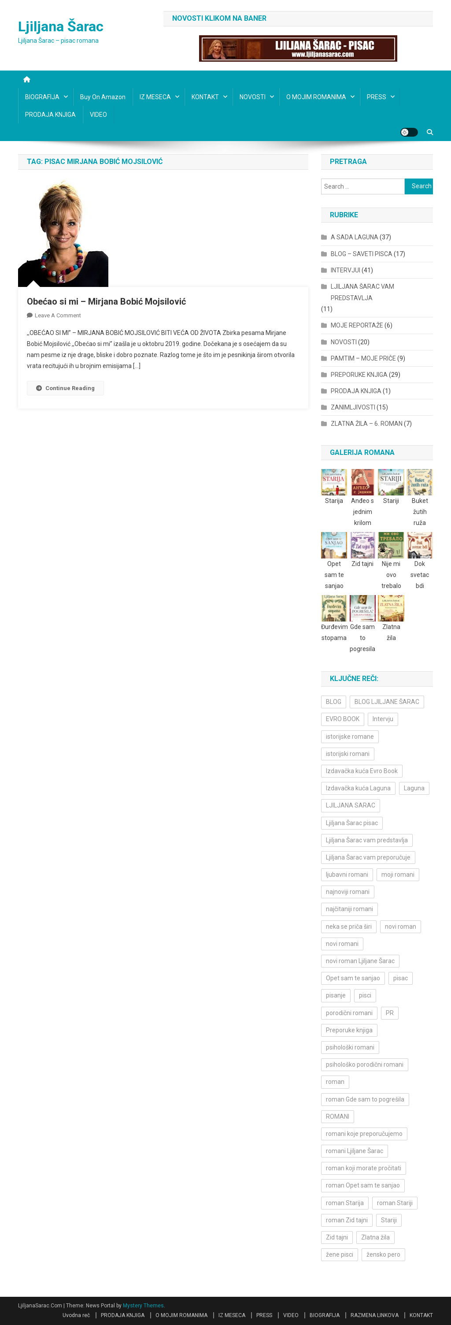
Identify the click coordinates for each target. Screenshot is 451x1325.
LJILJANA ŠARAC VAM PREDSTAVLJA (362, 292)
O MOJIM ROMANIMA (316, 96)
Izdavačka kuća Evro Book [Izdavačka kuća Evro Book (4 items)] (362, 770)
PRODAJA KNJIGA (50, 114)
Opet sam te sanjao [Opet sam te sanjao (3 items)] (353, 978)
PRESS (376, 96)
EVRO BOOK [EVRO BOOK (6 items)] (342, 718)
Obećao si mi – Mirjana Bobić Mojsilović (106, 301)
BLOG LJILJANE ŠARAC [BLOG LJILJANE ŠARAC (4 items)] (387, 701)
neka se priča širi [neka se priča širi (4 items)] (349, 926)
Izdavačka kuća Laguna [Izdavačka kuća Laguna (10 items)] (358, 788)
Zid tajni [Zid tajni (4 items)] (337, 1237)
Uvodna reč (76, 1315)
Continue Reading (65, 388)
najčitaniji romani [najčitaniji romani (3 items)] (349, 908)
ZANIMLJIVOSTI (353, 407)
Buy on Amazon (103, 96)
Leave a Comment (58, 315)
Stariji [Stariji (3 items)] (389, 1220)
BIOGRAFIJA (42, 96)
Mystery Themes (143, 1306)
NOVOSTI (253, 96)
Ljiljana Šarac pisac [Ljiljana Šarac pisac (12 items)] (352, 822)
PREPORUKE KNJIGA (359, 374)
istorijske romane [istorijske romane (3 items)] (350, 736)
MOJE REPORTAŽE (357, 325)
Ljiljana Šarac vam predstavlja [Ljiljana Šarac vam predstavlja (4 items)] (367, 840)
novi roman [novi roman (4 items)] (400, 926)
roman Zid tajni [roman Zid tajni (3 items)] (347, 1220)
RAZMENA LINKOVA (375, 1315)
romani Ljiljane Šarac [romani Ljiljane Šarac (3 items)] (354, 1150)
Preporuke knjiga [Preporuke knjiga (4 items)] (349, 1030)
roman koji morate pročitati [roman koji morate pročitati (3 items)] (363, 1168)
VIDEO (98, 114)
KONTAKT (205, 96)
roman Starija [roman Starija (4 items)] (345, 1202)
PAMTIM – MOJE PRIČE (363, 358)
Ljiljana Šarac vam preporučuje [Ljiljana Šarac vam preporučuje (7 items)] (368, 857)
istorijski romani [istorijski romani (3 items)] (348, 753)
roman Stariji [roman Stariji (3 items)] (395, 1202)
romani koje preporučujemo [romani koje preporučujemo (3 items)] (364, 1133)
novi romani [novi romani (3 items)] (342, 943)
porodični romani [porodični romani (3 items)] (349, 1012)
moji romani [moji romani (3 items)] (397, 874)
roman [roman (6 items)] (335, 1081)
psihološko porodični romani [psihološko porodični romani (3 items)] (364, 1064)
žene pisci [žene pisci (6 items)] (339, 1254)
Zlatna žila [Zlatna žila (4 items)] (375, 1237)
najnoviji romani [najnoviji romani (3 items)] (348, 891)
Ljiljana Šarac (61, 26)
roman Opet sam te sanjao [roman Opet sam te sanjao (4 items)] (363, 1185)
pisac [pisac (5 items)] (400, 978)
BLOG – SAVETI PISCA (361, 253)
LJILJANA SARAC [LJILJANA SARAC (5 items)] (350, 805)
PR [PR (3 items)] (390, 1012)
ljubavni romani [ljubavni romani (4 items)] (347, 874)
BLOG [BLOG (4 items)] (333, 701)
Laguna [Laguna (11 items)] (414, 788)
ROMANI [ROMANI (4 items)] (337, 1116)
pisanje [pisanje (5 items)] (336, 995)
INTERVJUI (345, 270)
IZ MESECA (155, 96)
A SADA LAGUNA (354, 237)
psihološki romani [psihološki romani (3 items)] (350, 1047)
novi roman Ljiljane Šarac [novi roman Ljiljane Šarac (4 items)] (360, 960)
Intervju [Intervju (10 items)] (383, 718)
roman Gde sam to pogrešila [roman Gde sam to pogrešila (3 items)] (365, 1099)
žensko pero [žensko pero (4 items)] (383, 1254)
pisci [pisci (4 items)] (365, 995)
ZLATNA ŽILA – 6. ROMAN (367, 423)
